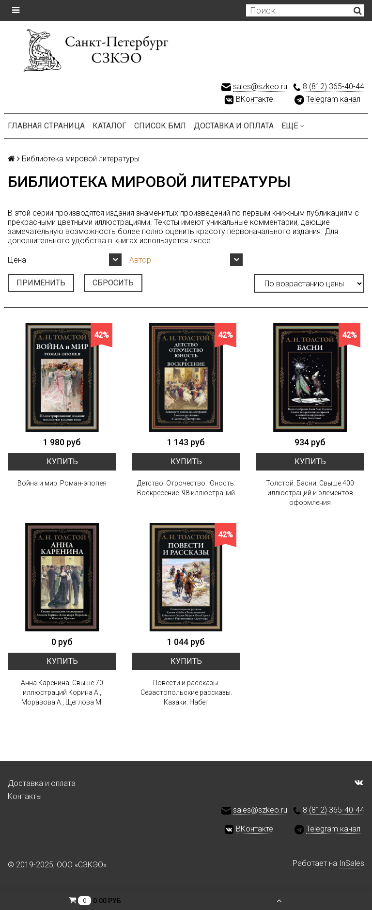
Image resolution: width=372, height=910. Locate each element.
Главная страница (46, 125)
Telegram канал (333, 99)
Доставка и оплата (234, 125)
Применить (40, 282)
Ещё (292, 125)
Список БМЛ (160, 125)
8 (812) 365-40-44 (333, 86)
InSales (351, 863)
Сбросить (113, 282)
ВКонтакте (254, 99)
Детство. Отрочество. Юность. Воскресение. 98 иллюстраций (186, 488)
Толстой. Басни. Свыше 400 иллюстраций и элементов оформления (310, 492)
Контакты (25, 796)
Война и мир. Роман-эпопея (62, 483)
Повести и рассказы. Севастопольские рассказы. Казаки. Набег (186, 692)
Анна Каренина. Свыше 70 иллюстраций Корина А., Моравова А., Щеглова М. (62, 692)
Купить (62, 461)
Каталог (109, 125)
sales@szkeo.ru (260, 86)
